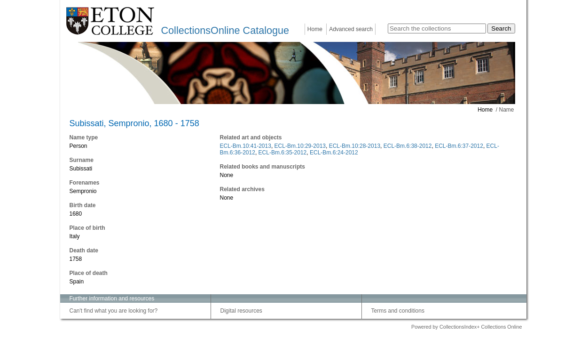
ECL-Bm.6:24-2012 (334, 152)
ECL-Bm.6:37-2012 (459, 146)
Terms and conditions (397, 310)
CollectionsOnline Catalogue (225, 30)
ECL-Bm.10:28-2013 (354, 146)
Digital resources (241, 310)
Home (314, 29)
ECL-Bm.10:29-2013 (300, 146)
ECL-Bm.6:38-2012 (408, 146)
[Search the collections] (437, 28)
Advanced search (351, 29)
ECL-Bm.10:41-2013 (245, 146)
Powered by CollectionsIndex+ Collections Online (466, 327)
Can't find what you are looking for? (114, 310)
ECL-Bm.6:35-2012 (283, 152)
